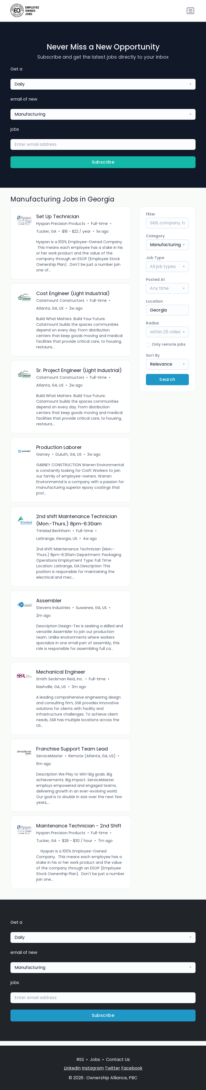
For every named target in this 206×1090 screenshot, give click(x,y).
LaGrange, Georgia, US (57, 541)
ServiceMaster (49, 760)
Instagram (93, 1068)
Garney (43, 456)
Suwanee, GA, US (91, 610)
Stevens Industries (53, 610)
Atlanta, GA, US (50, 309)
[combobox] (103, 84)
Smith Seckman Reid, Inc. (59, 682)
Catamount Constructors (60, 301)
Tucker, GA (46, 231)
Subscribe (103, 162)
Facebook (131, 1068)
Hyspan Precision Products (61, 224)
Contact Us (118, 1059)
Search (167, 379)
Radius (152, 323)
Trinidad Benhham (53, 533)
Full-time (99, 224)
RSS (80, 1059)
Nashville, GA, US (51, 690)
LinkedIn (72, 1068)
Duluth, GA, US (69, 456)
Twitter (112, 1068)
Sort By (153, 355)
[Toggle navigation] (190, 11)
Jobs (95, 1059)
